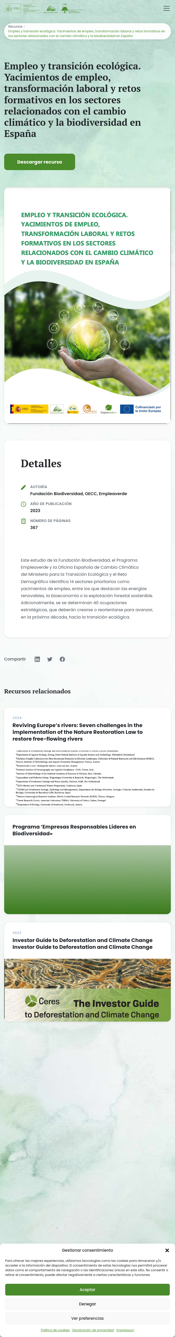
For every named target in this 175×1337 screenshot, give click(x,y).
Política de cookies (55, 1330)
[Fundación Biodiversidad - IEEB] (43, 8)
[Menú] (166, 8)
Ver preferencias (87, 1318)
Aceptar (87, 1289)
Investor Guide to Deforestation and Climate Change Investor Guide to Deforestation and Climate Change (83, 944)
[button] (167, 1250)
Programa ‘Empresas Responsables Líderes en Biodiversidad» (74, 830)
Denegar (87, 1304)
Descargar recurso (39, 162)
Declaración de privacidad (93, 1330)
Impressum (125, 1330)
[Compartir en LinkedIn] (37, 659)
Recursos (15, 26)
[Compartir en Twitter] (50, 659)
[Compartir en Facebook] (62, 659)
